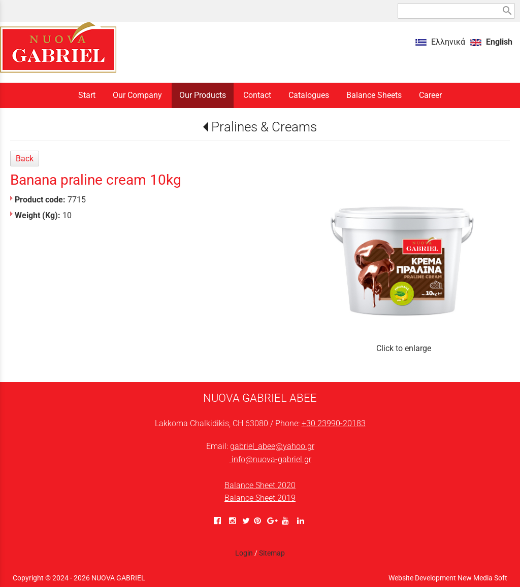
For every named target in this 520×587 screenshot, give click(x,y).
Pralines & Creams (264, 126)
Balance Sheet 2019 (260, 498)
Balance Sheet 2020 (260, 485)
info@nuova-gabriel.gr (270, 459)
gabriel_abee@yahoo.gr (272, 446)
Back (25, 158)
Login (244, 553)
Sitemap (272, 553)
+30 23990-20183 (334, 423)
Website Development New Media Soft (447, 578)
